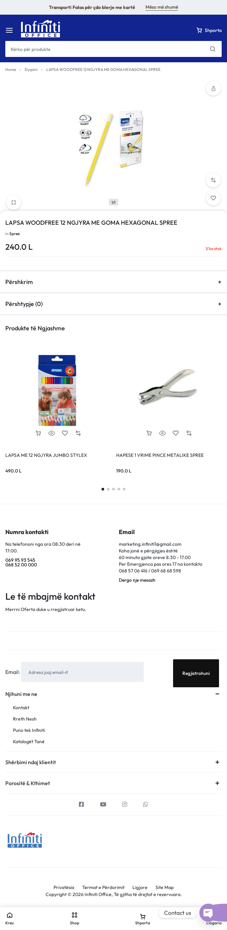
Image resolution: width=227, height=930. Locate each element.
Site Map (164, 887)
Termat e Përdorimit (103, 887)
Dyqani (31, 69)
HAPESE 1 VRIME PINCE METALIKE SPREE (160, 455)
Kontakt (21, 708)
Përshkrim (113, 282)
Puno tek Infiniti (29, 730)
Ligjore (139, 887)
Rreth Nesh (25, 719)
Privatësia (64, 887)
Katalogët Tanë (29, 742)
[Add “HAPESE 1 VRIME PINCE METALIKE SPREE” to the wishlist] (175, 433)
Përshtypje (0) (113, 304)
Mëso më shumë (161, 7)
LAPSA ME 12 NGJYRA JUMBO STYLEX (46, 455)
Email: (13, 672)
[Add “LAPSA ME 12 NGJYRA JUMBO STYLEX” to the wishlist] (65, 433)
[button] (213, 180)
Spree (14, 233)
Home (10, 69)
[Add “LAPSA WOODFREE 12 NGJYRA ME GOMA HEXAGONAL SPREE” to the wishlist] (213, 198)
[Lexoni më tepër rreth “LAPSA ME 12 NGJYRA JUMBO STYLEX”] (38, 433)
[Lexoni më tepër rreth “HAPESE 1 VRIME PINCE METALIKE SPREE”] (149, 433)
